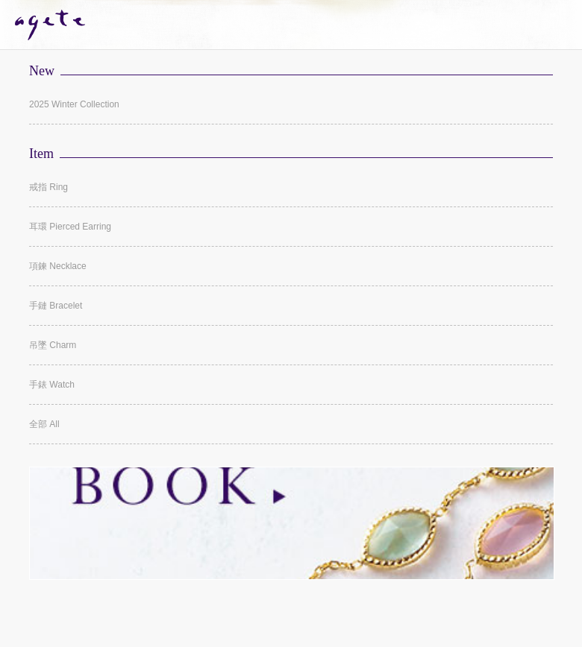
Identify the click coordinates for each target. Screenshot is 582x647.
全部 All (44, 424)
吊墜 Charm (52, 345)
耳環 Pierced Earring (70, 226)
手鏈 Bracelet (55, 305)
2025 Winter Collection (74, 104)
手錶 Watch (52, 384)
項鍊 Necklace (58, 266)
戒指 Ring (48, 187)
